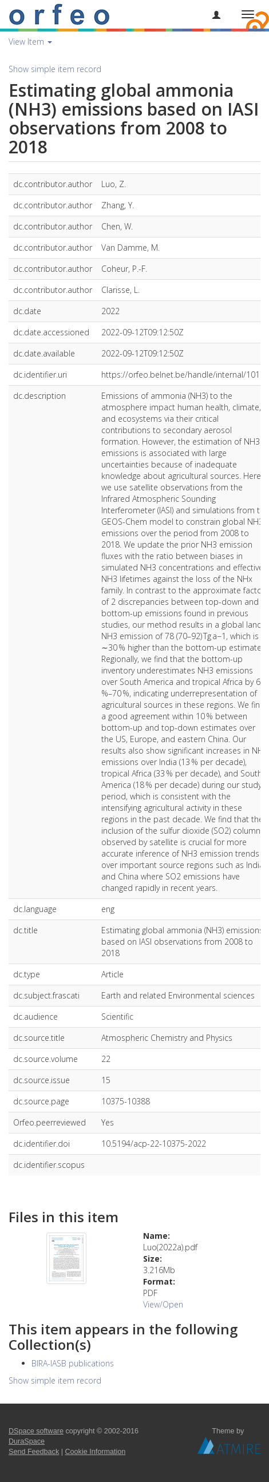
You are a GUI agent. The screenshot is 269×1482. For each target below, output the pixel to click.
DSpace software (36, 1431)
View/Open (163, 1304)
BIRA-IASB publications (72, 1363)
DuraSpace (27, 1441)
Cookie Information (95, 1452)
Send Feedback (34, 1452)
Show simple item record (55, 69)
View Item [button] (30, 41)
